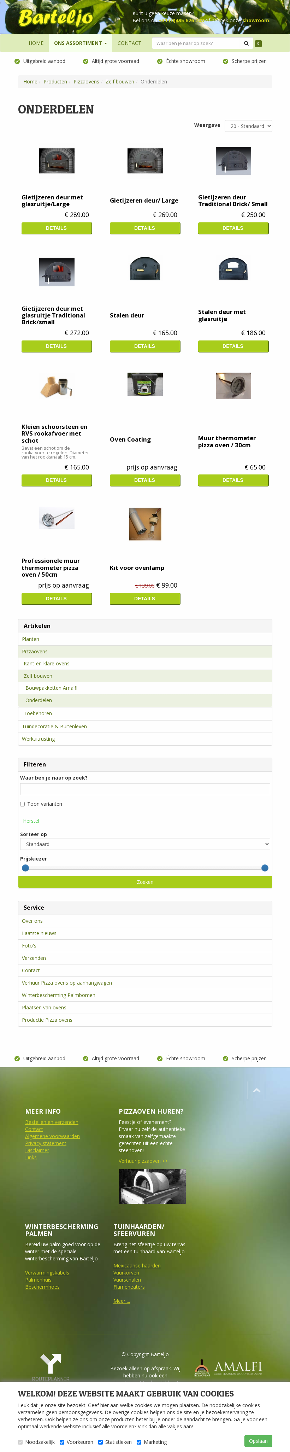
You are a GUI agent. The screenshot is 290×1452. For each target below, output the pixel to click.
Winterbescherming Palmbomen (58, 995)
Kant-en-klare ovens (47, 663)
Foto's (29, 945)
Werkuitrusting (38, 738)
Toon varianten (41, 804)
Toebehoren (38, 713)
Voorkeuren (76, 1442)
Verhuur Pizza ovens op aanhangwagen (67, 982)
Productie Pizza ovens (47, 1019)
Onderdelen (38, 700)
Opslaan (258, 1441)
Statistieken (115, 1442)
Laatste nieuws (39, 933)
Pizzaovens (35, 651)
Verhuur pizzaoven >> (143, 1160)
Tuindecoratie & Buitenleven (54, 726)
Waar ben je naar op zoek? (54, 778)
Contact (31, 970)
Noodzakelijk (36, 1442)
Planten (30, 639)
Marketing (152, 1442)
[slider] (25, 868)
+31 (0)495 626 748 (181, 20)
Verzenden (34, 958)
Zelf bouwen (38, 675)
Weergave (207, 125)
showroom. (256, 20)
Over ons (32, 920)
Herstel (31, 821)
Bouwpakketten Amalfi (51, 687)
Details (56, 228)
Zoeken (145, 882)
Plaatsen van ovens (44, 1007)
